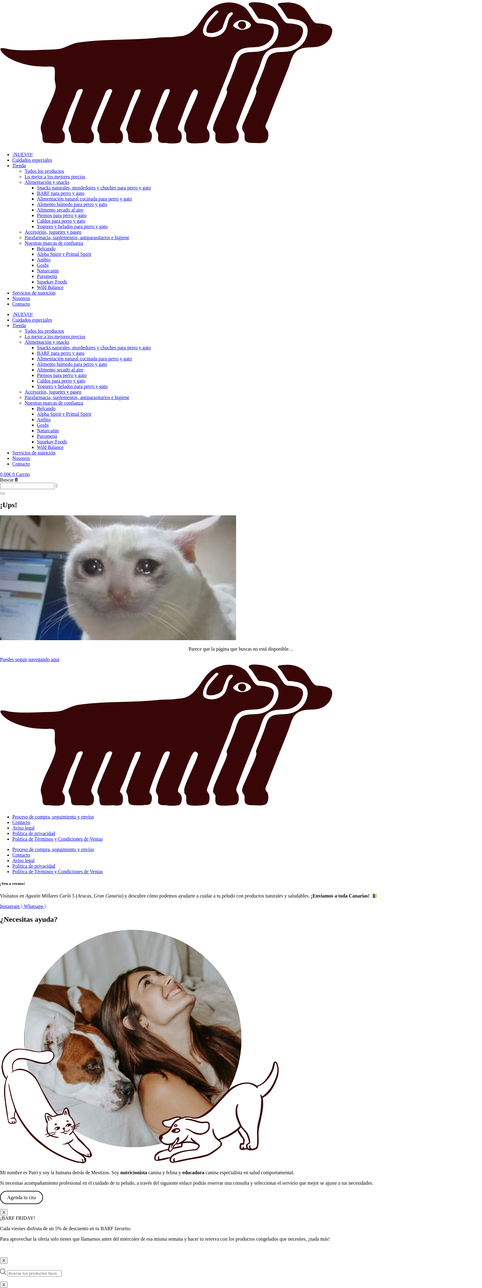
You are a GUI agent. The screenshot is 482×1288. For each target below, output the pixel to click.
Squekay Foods (52, 281)
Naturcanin (48, 270)
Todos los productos (44, 171)
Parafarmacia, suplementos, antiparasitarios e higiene (77, 237)
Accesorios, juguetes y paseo (53, 232)
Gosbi (43, 265)
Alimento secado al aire (60, 209)
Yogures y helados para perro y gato (72, 226)
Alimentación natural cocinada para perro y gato (84, 198)
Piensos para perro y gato (62, 215)
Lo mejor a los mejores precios (55, 176)
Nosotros (21, 298)
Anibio (43, 259)
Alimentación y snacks (47, 182)
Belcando (46, 248)
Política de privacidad (33, 833)
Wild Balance (50, 287)
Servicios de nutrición (33, 292)
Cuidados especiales (32, 160)
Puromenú (47, 276)
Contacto (21, 304)
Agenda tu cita (21, 1197)
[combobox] (27, 486)
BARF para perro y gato (61, 193)
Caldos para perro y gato (61, 221)
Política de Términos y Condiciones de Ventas (57, 839)
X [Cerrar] (3, 1212)
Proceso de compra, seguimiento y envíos (53, 816)
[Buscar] (2, 493)
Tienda (19, 165)
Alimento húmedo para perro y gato (72, 204)
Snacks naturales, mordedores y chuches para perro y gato (94, 187)
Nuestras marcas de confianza (54, 243)
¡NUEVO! (22, 154)
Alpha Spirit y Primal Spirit (64, 254)
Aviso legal (23, 827)
